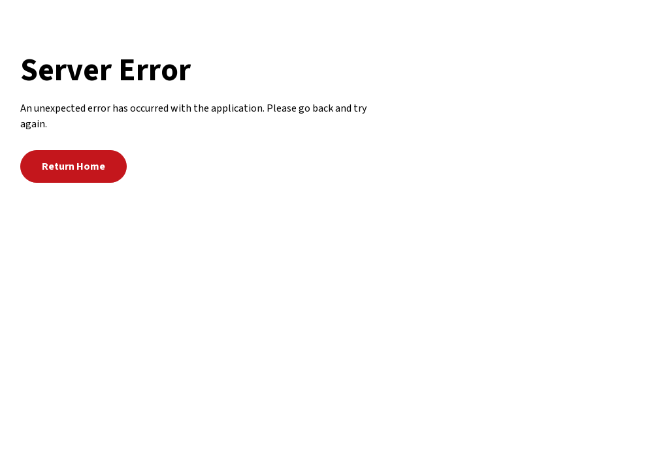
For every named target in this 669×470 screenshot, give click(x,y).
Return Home (73, 166)
